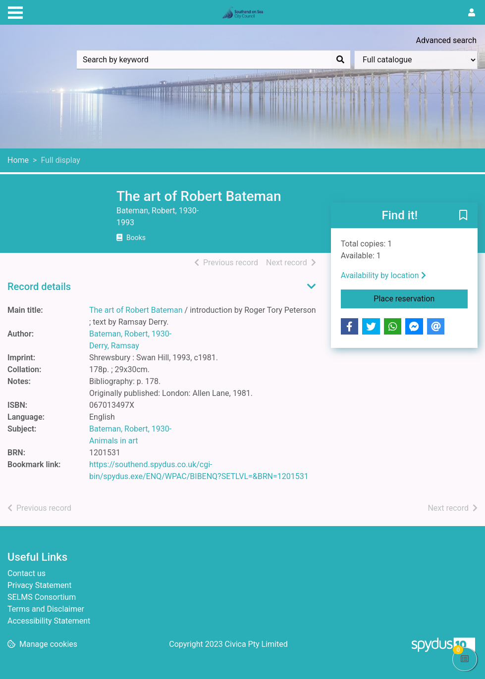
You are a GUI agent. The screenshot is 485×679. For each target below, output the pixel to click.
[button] (463, 215)
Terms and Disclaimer (45, 609)
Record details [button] (39, 286)
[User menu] (471, 13)
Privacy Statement (39, 585)
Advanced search (446, 40)
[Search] (340, 59)
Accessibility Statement (48, 621)
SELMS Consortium (41, 597)
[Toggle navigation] (15, 11)
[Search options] (416, 59)
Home (18, 160)
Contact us (26, 573)
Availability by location (383, 275)
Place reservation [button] (421, 297)
